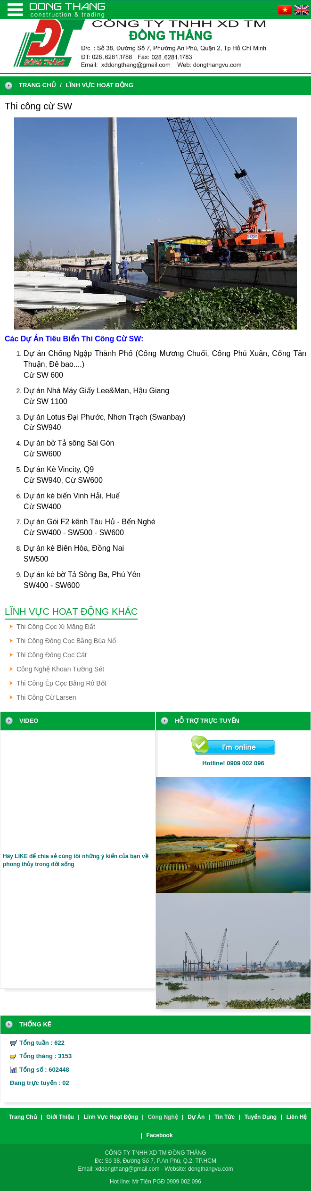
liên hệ (296, 1117)
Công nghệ (162, 1117)
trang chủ (37, 85)
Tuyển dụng (261, 1117)
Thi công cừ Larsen (46, 697)
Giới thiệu (60, 1117)
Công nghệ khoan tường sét (60, 669)
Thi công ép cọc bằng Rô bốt (61, 683)
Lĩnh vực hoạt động (99, 85)
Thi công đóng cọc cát (51, 655)
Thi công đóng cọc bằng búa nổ (66, 641)
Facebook (160, 1135)
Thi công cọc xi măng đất (55, 626)
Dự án (196, 1117)
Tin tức (224, 1117)
